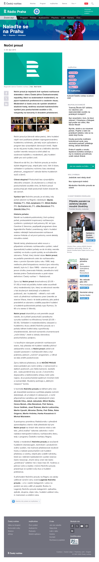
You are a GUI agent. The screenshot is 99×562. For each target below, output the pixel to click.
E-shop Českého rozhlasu (79, 241)
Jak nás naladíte (55, 525)
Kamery (87, 13)
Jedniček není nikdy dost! (86, 211)
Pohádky (73, 80)
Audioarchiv (88, 11)
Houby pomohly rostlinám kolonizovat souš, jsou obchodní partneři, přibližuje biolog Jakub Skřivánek (87, 165)
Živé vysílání (73, 87)
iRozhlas (33, 3)
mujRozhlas (54, 3)
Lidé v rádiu (54, 531)
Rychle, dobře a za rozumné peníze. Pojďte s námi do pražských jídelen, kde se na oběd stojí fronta (87, 148)
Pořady (33, 18)
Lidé (63, 18)
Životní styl (9, 18)
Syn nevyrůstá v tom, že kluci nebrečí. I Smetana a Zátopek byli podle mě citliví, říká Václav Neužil (87, 131)
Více (79, 18)
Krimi (72, 76)
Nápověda (53, 528)
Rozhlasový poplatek (57, 540)
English (88, 552)
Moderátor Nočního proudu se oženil (87, 230)
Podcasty (32, 531)
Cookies (59, 552)
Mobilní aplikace (35, 534)
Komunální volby (14, 528)
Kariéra (52, 534)
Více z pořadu (74, 207)
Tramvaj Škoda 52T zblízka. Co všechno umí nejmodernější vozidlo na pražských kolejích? (86, 114)
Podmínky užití (79, 552)
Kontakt (52, 537)
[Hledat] (92, 3)
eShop (10, 534)
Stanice (64, 3)
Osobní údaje (68, 552)
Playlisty (55, 18)
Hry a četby (73, 72)
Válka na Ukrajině (14, 525)
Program (43, 3)
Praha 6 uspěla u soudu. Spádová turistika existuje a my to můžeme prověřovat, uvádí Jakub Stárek (87, 182)
